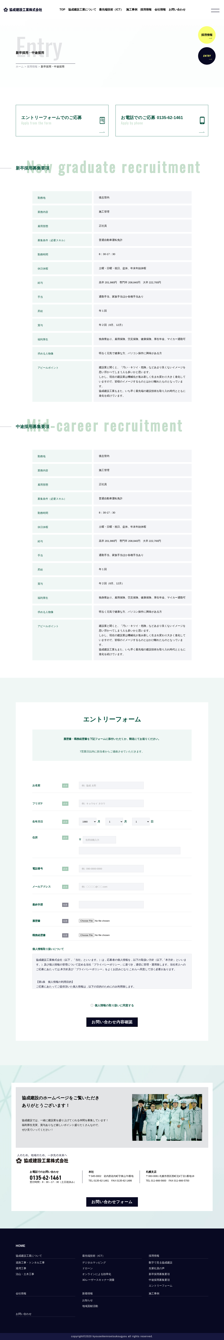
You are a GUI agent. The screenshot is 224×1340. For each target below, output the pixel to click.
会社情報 (160, 9)
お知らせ (87, 1300)
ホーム (20, 66)
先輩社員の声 (156, 1268)
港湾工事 (21, 1268)
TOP (62, 9)
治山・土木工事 (25, 1274)
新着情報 (87, 1293)
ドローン (87, 1268)
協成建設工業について (82, 9)
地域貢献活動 (90, 1306)
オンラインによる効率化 (96, 1274)
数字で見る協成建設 (160, 1262)
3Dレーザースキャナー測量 (98, 1279)
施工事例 (131, 9)
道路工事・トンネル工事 (30, 1262)
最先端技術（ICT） (111, 9)
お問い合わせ (177, 9)
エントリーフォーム (162, 1285)
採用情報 (146, 9)
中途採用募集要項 (159, 1279)
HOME (20, 1246)
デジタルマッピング (94, 1262)
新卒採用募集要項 (159, 1274)
